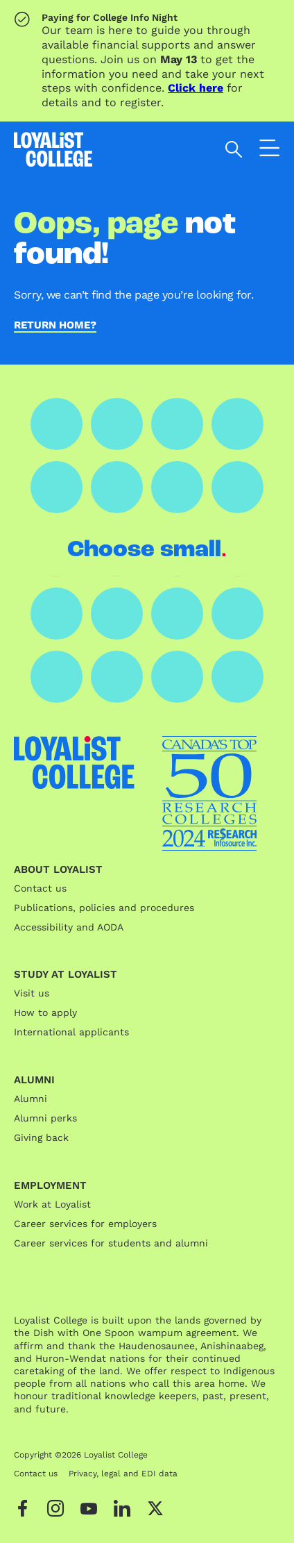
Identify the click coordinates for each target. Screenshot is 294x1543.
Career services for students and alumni (111, 1243)
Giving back (41, 1137)
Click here (195, 87)
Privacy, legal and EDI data (123, 1473)
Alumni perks (45, 1118)
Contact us (40, 888)
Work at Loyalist (52, 1204)
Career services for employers (85, 1223)
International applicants (71, 1031)
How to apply (45, 1012)
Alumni (30, 1098)
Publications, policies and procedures (104, 907)
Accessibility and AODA (68, 927)
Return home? (55, 325)
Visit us (31, 993)
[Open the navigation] (269, 151)
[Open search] (234, 149)
